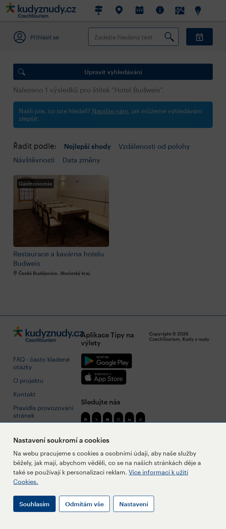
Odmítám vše (84, 503)
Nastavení (133, 503)
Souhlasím (34, 503)
